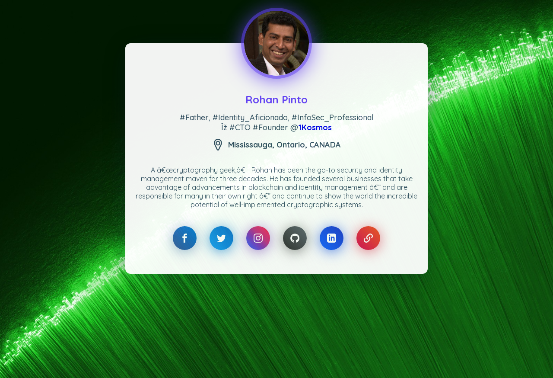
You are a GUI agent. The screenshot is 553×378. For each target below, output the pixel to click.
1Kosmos (315, 127)
